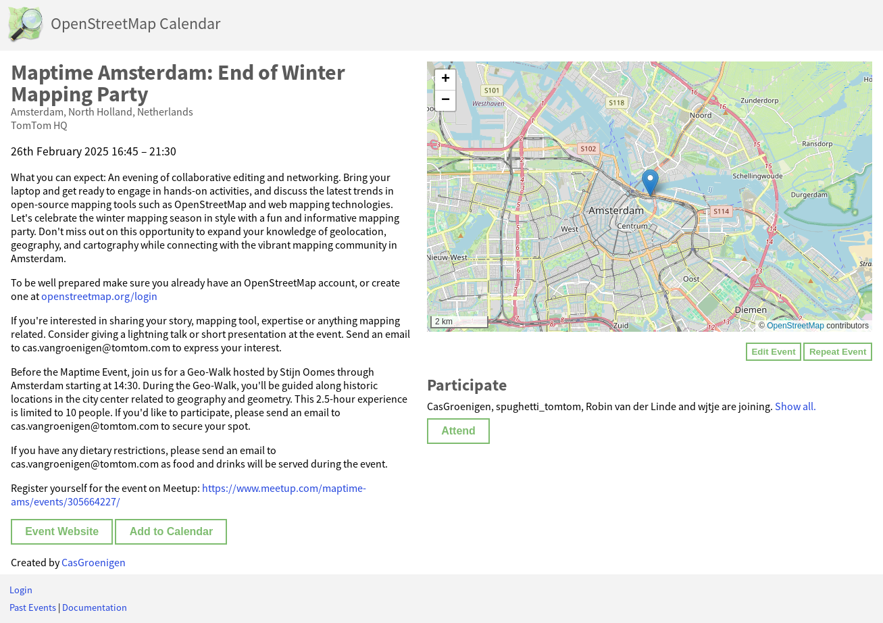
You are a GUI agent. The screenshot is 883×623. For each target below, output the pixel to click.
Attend (458, 431)
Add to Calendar (171, 531)
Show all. (795, 406)
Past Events (32, 607)
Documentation (94, 607)
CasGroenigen (93, 562)
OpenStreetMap (795, 325)
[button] (650, 183)
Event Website (62, 531)
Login (20, 590)
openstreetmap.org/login (99, 296)
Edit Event (773, 352)
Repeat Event (837, 352)
